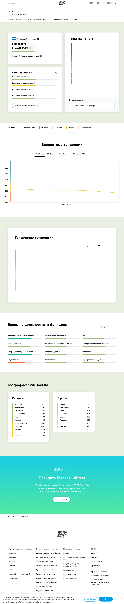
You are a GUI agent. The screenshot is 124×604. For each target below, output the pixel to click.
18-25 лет (12, 561)
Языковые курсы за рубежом (47, 566)
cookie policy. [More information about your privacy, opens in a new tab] (51, 602)
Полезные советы (70, 578)
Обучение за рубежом (44, 561)
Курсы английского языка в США (48, 557)
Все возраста (14, 578)
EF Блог (66, 553)
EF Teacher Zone (69, 574)
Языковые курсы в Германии (46, 582)
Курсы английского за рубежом (48, 553)
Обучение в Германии (44, 586)
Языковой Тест (69, 570)
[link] (18, 12)
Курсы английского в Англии (46, 570)
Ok (106, 599)
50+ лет (12, 570)
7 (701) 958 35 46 (97, 579)
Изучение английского (44, 591)
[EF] (62, 3)
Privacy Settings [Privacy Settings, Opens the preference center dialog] (90, 599)
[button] (12, 3)
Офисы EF (94, 557)
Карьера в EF (95, 566)
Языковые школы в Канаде (46, 578)
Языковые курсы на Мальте (46, 574)
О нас (93, 553)
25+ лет (12, 566)
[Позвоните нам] (101, 3)
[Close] (120, 598)
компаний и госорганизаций (19, 574)
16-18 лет (12, 557)
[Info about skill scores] (56, 73)
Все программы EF (97, 561)
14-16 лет (12, 553)
